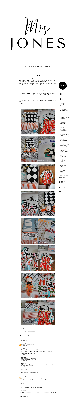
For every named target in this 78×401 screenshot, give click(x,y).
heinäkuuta (62, 180)
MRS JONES (30, 66)
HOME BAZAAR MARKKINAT (64, 145)
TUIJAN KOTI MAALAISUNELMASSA (65, 117)
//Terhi (22, 376)
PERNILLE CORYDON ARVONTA (64, 109)
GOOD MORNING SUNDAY (64, 110)
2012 (60, 99)
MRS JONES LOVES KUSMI (63, 146)
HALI (61, 162)
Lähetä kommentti (23, 390)
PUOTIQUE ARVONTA (63, 159)
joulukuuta (62, 100)
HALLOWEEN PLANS (63, 118)
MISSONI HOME (62, 170)
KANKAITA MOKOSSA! (63, 126)
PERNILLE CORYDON (63, 131)
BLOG (26, 66)
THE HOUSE (62, 104)
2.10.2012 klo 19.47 (24, 366)
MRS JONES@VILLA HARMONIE (64, 134)
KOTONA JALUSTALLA (63, 167)
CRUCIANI (61, 135)
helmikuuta (62, 186)
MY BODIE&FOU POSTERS (64, 154)
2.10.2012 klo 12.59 (24, 345)
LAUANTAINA (62, 161)
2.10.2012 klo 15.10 (24, 354)
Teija (22, 348)
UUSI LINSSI (62, 166)
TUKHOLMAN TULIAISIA (63, 130)
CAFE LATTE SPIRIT (63, 160)
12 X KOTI (41, 66)
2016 (60, 94)
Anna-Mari (22, 363)
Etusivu (38, 392)
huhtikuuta (62, 183)
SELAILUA (61, 155)
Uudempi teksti (21, 392)
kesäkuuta (62, 181)
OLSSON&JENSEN (62, 152)
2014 (60, 97)
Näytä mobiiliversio (38, 394)
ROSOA (61, 106)
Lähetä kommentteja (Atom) (25, 396)
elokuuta (61, 178)
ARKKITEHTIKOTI (62, 164)
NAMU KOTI (62, 157)
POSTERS (61, 111)
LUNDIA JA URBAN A (63, 119)
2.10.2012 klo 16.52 (24, 360)
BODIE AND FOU (62, 169)
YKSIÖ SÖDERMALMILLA (63, 122)
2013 (60, 98)
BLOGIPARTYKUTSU (63, 165)
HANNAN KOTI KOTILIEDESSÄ (64, 136)
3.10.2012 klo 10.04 (24, 380)
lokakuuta (61, 103)
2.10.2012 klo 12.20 (24, 340)
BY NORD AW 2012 (63, 149)
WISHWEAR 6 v (62, 121)
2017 (60, 93)
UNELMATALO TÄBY (63, 116)
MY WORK (46, 66)
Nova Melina (23, 383)
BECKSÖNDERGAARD (63, 141)
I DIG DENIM (62, 150)
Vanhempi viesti (53, 392)
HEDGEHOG (62, 139)
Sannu (22, 357)
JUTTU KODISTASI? (36, 66)
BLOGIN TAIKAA (62, 171)
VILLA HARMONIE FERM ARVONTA (65, 144)
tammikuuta (62, 187)
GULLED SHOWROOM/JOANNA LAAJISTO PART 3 (64, 175)
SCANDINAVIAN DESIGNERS (64, 151)
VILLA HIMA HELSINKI (63, 133)
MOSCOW (61, 105)
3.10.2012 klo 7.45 (24, 373)
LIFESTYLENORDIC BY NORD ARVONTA (64, 128)
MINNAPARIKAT (62, 129)
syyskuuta (61, 177)
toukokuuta (62, 182)
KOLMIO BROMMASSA (63, 123)
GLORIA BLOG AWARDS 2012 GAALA (64, 114)
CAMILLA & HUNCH (63, 124)
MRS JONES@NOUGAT (63, 140)
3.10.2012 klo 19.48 (24, 388)
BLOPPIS (61, 138)
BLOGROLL (50, 66)
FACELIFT (61, 172)
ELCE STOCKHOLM (63, 156)
